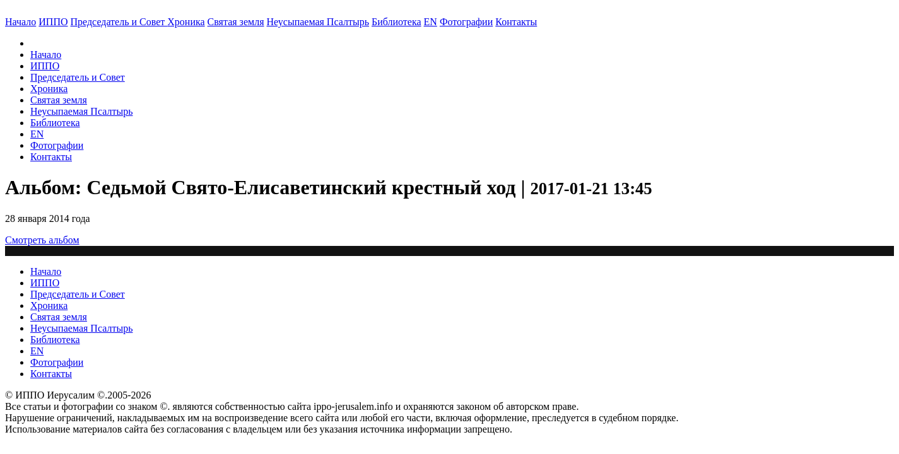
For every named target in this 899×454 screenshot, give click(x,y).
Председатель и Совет (119, 21)
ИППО (53, 21)
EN (430, 21)
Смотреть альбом (42, 240)
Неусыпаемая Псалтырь (318, 21)
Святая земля (236, 21)
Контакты (51, 156)
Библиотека (396, 21)
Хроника (185, 21)
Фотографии (56, 145)
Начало (20, 21)
